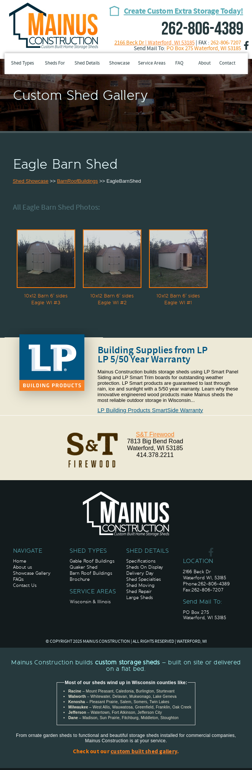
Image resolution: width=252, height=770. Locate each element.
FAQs (18, 579)
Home (19, 561)
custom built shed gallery (144, 752)
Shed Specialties (143, 579)
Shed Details (87, 63)
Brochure (80, 579)
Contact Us (24, 585)
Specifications (140, 561)
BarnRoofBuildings (77, 181)
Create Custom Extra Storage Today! (183, 12)
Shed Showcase (31, 181)
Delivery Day (140, 573)
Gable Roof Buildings (92, 561)
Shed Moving (140, 585)
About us (22, 567)
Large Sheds (139, 597)
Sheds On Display (144, 567)
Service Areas (151, 63)
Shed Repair (139, 591)
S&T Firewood (155, 434)
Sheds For (55, 63)
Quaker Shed (83, 567)
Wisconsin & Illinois (90, 601)
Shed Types (22, 63)
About (204, 63)
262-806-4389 (202, 29)
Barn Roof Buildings (91, 573)
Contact (227, 63)
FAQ (179, 63)
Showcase (119, 63)
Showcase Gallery (32, 573)
